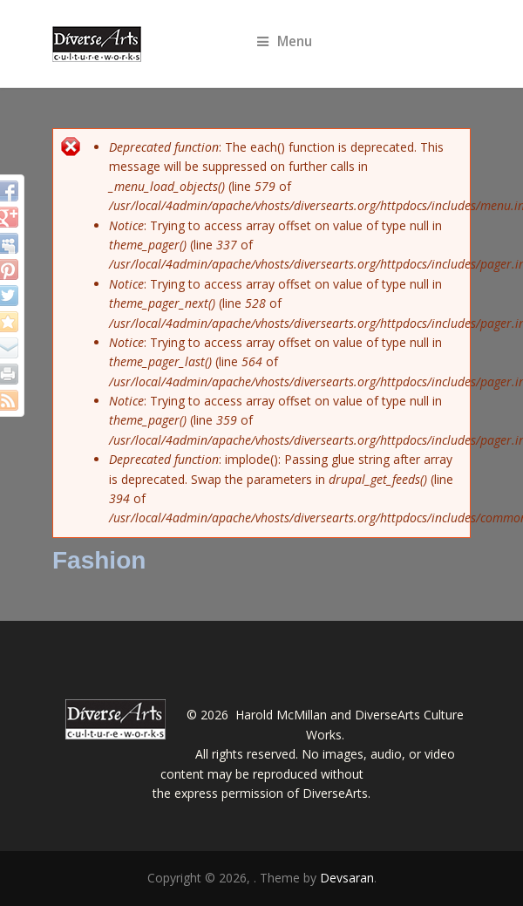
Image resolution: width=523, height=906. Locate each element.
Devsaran (347, 877)
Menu (284, 41)
